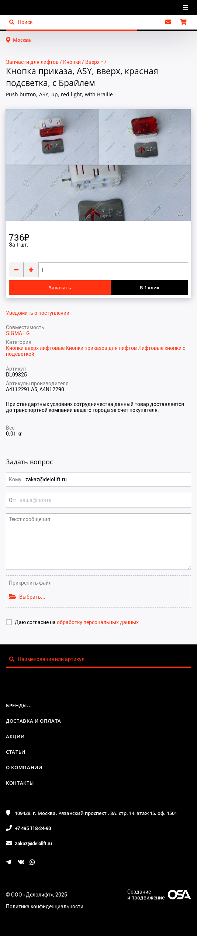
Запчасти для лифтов (32, 61)
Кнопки (72, 61)
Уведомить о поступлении (37, 313)
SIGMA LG (18, 333)
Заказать (60, 287)
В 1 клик (149, 287)
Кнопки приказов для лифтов (102, 347)
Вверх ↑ (94, 61)
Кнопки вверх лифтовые (36, 347)
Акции (15, 736)
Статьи (15, 752)
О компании (24, 767)
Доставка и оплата (33, 721)
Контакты (20, 783)
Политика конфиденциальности (44, 906)
